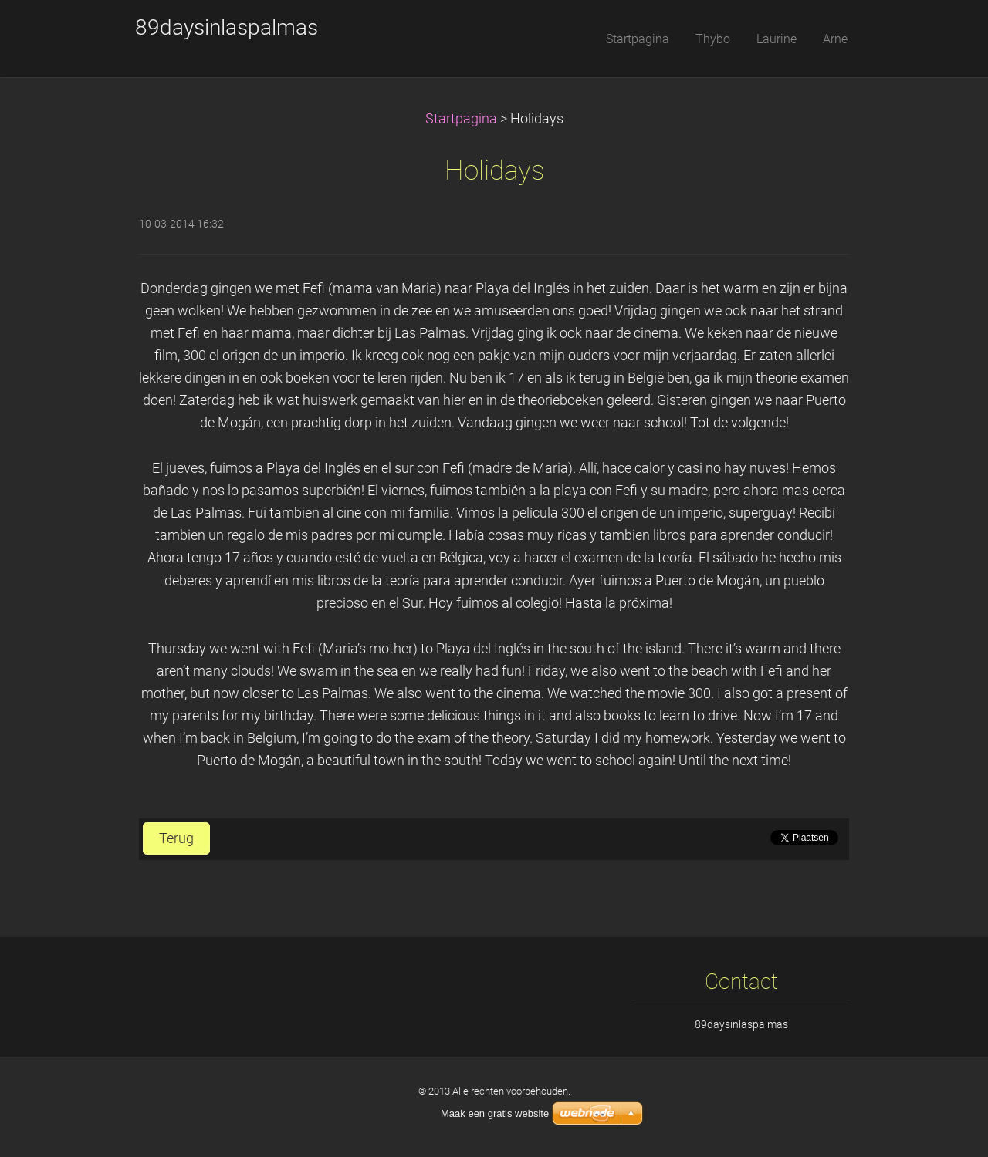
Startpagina (461, 118)
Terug (176, 838)
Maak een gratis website (495, 1113)
